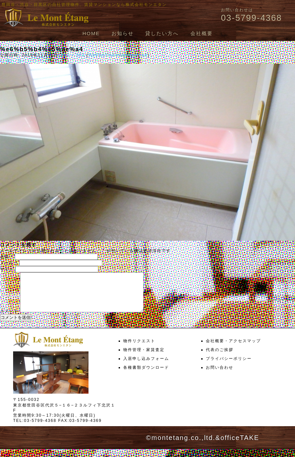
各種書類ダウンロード (146, 375)
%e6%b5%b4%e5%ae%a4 (118, 55)
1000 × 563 (71, 55)
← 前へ (7, 60)
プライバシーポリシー (229, 366)
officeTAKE (239, 445)
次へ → (25, 60)
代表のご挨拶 (219, 357)
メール (9, 263)
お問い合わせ (219, 375)
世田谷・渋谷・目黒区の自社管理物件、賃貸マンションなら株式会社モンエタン (84, 4)
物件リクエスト (139, 348)
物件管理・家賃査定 (144, 357)
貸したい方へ (162, 33)
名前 (6, 257)
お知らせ (122, 33)
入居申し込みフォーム (146, 366)
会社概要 (201, 33)
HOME (91, 33)
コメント (9, 319)
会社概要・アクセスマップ (233, 348)
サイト (7, 269)
